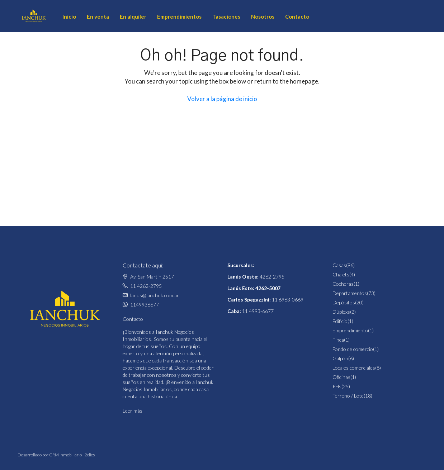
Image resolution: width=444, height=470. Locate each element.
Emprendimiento (350, 330)
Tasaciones (226, 16)
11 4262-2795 (146, 286)
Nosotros (262, 16)
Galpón (340, 358)
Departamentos (349, 293)
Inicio (69, 16)
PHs (336, 386)
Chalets (340, 274)
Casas (339, 265)
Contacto (297, 16)
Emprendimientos (179, 16)
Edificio (340, 321)
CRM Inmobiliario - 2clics (72, 454)
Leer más (132, 411)
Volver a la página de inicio (222, 99)
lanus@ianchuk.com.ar (154, 295)
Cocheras (343, 284)
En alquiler (133, 16)
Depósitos (343, 302)
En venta (98, 16)
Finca (338, 340)
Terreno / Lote (348, 396)
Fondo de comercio (352, 349)
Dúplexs (341, 312)
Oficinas (341, 377)
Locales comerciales (353, 368)
